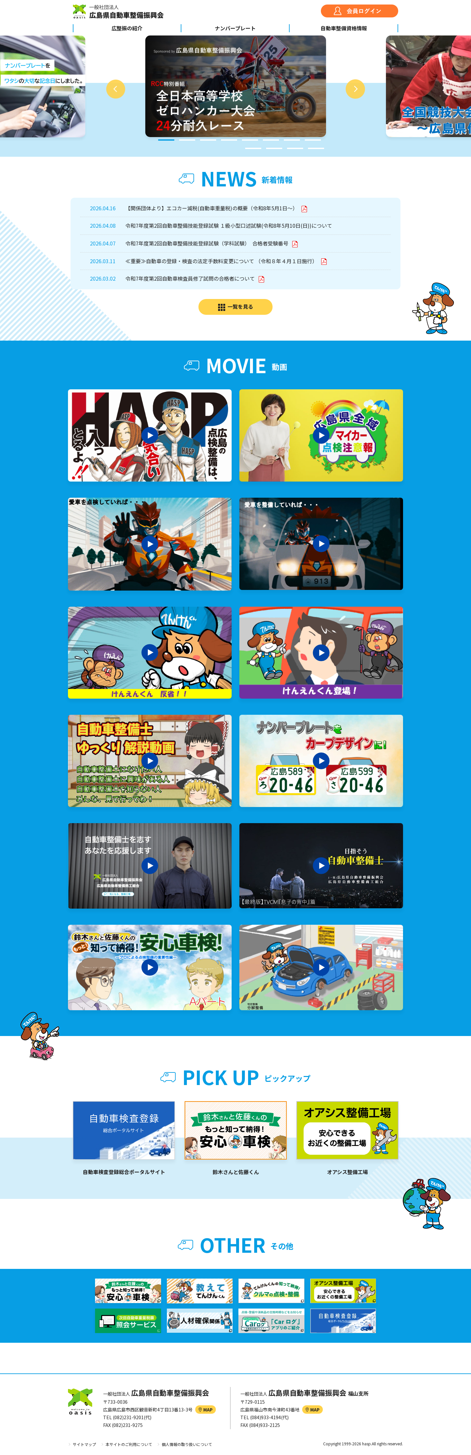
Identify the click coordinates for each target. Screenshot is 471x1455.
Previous (115, 89)
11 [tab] (295, 148)
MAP (205, 1409)
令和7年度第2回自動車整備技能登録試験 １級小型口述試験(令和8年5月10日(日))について (228, 225)
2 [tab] (187, 140)
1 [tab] (166, 140)
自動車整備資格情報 (344, 28)
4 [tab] (229, 140)
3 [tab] (208, 140)
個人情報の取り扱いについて (187, 1444)
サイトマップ (84, 1444)
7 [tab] (292, 140)
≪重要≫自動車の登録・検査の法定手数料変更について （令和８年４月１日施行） (222, 261)
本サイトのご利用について (129, 1444)
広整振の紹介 (126, 28)
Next (355, 89)
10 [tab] (274, 148)
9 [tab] (253, 148)
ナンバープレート (235, 28)
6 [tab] (271, 140)
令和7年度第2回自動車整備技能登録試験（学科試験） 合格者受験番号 (207, 243)
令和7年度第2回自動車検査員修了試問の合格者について (190, 278)
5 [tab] (250, 140)
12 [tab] (316, 148)
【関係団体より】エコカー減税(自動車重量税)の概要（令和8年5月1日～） (212, 208)
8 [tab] (313, 140)
